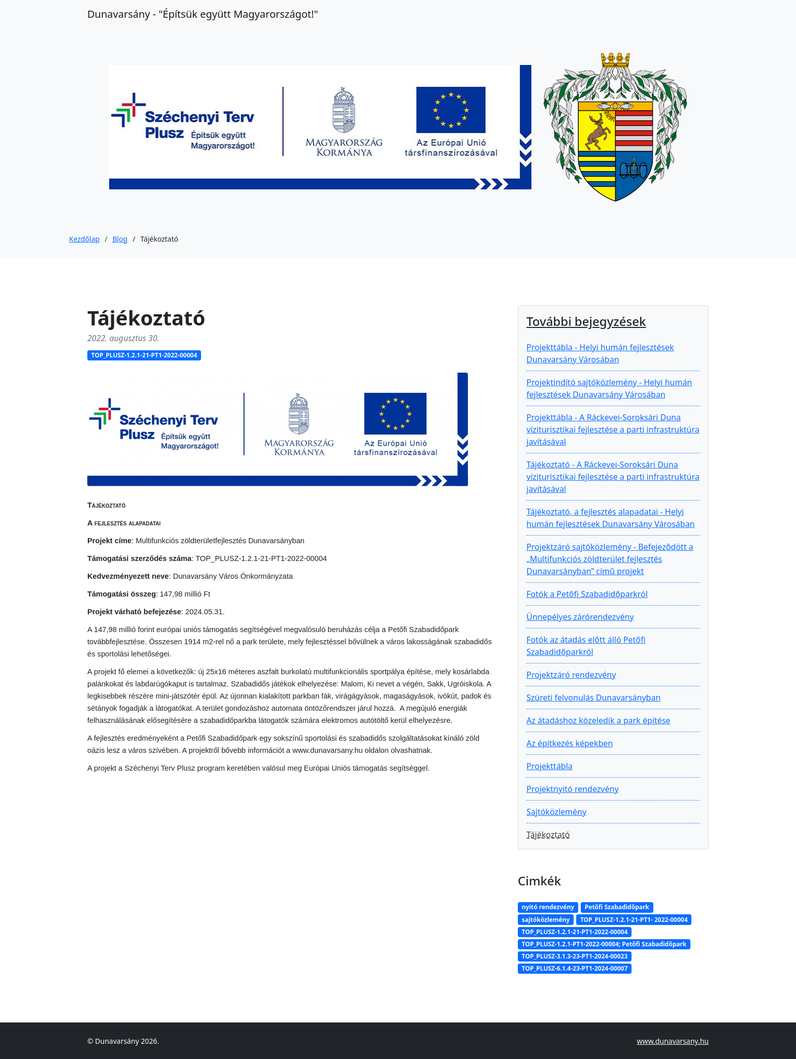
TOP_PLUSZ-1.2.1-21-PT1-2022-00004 (144, 355)
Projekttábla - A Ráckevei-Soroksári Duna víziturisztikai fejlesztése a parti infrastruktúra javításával (613, 429)
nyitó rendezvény (548, 907)
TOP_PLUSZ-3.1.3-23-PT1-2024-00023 (575, 956)
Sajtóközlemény (556, 811)
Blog (119, 239)
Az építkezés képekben (569, 743)
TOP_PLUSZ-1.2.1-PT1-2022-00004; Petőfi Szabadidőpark (604, 944)
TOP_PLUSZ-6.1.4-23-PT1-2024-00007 (575, 968)
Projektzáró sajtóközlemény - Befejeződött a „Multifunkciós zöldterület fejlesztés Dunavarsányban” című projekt (609, 559)
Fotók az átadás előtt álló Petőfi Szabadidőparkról (586, 645)
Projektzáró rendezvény (571, 674)
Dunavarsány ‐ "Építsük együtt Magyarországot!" (202, 14)
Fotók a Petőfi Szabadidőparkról (587, 594)
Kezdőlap (84, 239)
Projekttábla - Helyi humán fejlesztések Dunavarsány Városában (600, 353)
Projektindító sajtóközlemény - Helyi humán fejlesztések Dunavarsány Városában (609, 388)
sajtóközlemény (546, 919)
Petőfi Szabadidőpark (617, 907)
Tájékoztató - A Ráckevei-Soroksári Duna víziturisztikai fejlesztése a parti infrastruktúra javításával (613, 476)
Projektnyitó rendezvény (572, 789)
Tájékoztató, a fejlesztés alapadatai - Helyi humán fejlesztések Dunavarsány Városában (610, 518)
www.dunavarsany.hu (673, 1041)
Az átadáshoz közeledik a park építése (598, 720)
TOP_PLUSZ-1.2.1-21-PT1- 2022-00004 (634, 919)
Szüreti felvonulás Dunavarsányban (593, 697)
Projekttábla (549, 766)
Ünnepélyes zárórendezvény (580, 616)
